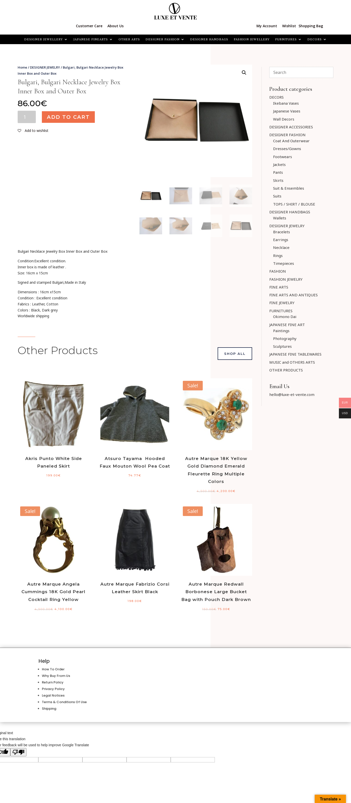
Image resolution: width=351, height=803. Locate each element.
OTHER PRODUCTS (286, 369)
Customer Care (89, 25)
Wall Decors (283, 119)
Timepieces (283, 263)
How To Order (53, 669)
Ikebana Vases (286, 103)
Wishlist (289, 25)
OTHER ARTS (129, 39)
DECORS (276, 97)
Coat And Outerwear (291, 140)
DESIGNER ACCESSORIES (291, 126)
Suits (277, 195)
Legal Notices (53, 695)
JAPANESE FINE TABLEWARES (295, 354)
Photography (285, 338)
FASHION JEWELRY (286, 279)
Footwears (282, 156)
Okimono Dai (284, 316)
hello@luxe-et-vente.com (291, 394)
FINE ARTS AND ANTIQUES (293, 294)
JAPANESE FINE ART (287, 324)
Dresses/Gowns (287, 148)
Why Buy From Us (56, 675)
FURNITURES (286, 39)
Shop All (235, 354)
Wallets (279, 217)
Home (22, 67)
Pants (278, 172)
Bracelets (281, 231)
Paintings (281, 330)
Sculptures (282, 346)
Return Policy (53, 682)
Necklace (281, 247)
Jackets (279, 164)
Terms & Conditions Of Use (64, 702)
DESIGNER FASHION (162, 39)
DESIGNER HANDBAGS (209, 39)
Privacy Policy (53, 688)
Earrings (280, 239)
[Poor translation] (18, 752)
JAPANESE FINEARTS (90, 39)
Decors (314, 39)
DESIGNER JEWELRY (45, 67)
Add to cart (68, 117)
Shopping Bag (311, 25)
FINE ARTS (278, 287)
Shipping (49, 708)
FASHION (277, 271)
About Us (115, 25)
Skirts (278, 180)
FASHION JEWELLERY (252, 39)
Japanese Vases (286, 110)
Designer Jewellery (43, 39)
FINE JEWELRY (282, 302)
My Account (266, 25)
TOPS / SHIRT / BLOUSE (294, 204)
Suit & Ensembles (288, 188)
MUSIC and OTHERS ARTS (292, 362)
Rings (278, 255)
